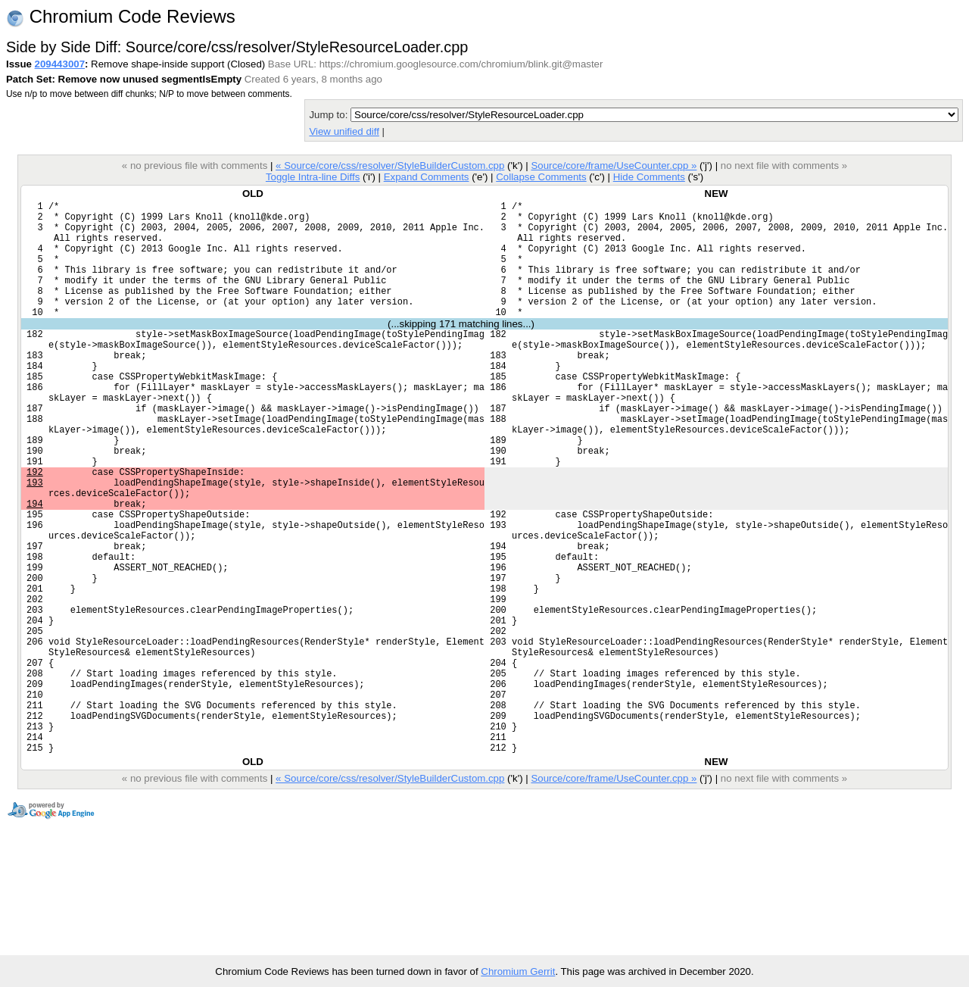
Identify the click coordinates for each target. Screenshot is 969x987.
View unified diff (344, 131)
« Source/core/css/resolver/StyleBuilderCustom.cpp (390, 165)
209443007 (60, 64)
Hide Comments (649, 177)
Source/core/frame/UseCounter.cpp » (613, 165)
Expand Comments (426, 177)
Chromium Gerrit (518, 971)
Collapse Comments (541, 177)
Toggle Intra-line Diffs (313, 177)
